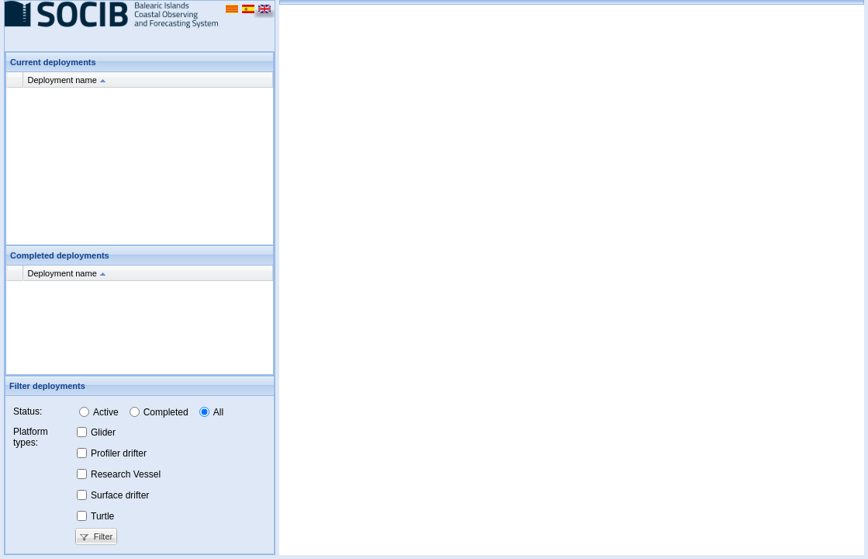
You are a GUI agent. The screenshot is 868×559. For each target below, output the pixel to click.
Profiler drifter (119, 453)
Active (106, 412)
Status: (27, 411)
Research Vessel (126, 474)
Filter (95, 536)
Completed (166, 412)
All (218, 412)
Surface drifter (120, 495)
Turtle (102, 516)
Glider (103, 432)
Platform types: (30, 437)
